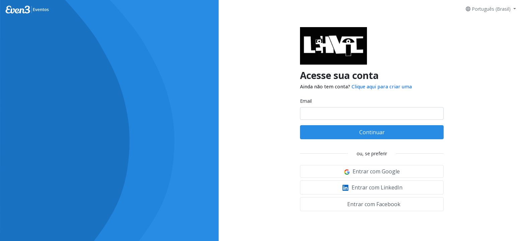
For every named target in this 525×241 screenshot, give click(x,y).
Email (306, 101)
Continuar (372, 132)
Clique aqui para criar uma (382, 86)
